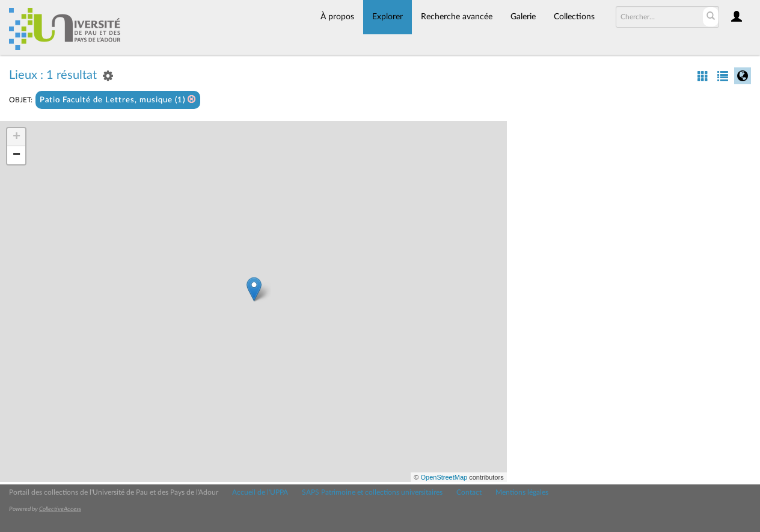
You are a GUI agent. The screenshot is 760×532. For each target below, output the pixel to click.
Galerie (523, 17)
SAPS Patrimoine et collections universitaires (372, 492)
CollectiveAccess (60, 509)
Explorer (387, 17)
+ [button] (16, 137)
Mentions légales (521, 492)
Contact (469, 492)
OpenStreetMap (443, 477)
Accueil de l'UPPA (260, 492)
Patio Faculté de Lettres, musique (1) (118, 99)
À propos (337, 17)
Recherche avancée (456, 17)
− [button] (16, 155)
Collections (574, 17)
